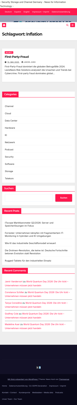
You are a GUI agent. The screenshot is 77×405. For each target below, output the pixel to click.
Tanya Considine (13, 303)
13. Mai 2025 (13, 62)
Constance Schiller (14, 292)
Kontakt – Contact (9, 392)
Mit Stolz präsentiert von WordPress (23, 379)
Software (9, 164)
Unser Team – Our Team (12, 399)
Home (4, 386)
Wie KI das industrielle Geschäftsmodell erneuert (30, 243)
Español (17, 12)
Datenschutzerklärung (61, 12)
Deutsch (8, 12)
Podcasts (59, 392)
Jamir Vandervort (13, 281)
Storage (9, 171)
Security (9, 52)
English (27, 12)
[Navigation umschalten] (72, 25)
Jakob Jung (29, 62)
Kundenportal (24, 392)
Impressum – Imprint (40, 12)
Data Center (11, 120)
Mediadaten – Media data (42, 392)
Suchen (9, 188)
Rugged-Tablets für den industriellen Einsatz (28, 260)
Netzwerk (10, 142)
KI (6, 135)
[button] (67, 25)
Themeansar (64, 379)
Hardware (10, 128)
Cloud (8, 113)
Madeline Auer (12, 324)
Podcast (9, 149)
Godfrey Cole (11, 313)
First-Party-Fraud (17, 57)
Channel (9, 106)
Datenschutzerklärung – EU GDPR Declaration (28, 386)
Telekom (9, 178)
